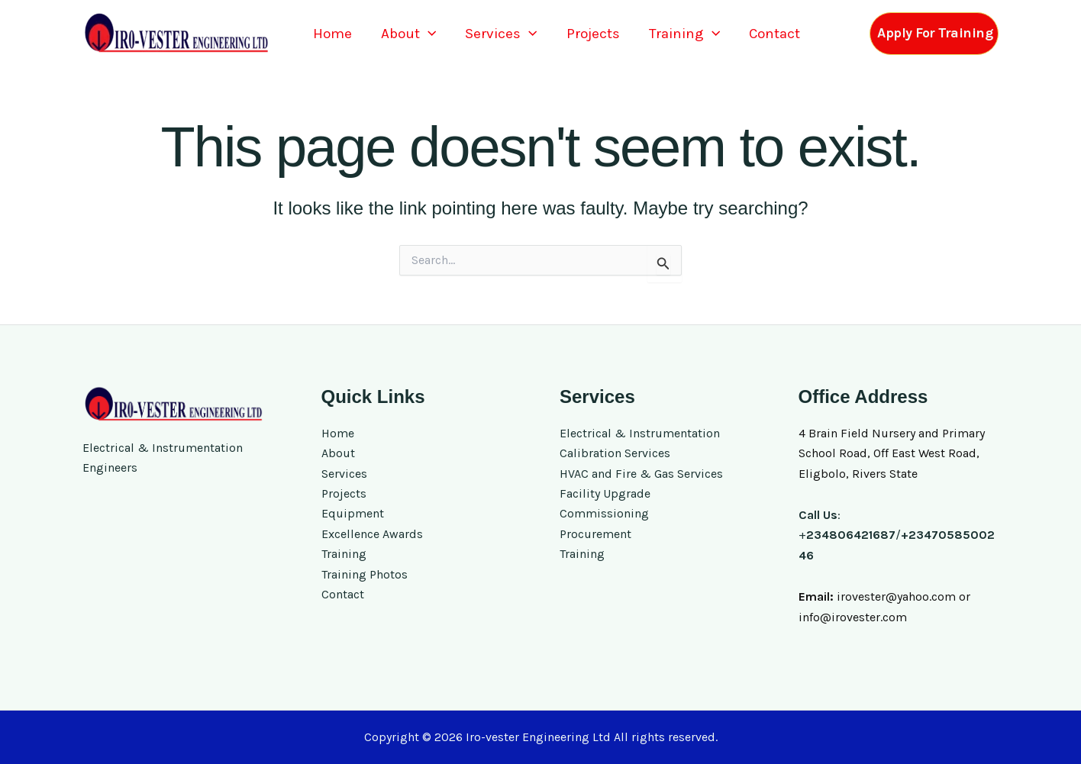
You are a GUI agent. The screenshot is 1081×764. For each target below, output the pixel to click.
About (408, 34)
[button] (428, 34)
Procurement (595, 534)
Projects (593, 33)
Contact (774, 33)
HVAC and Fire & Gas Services (641, 473)
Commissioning (604, 513)
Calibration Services (615, 453)
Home (332, 33)
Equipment (352, 513)
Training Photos (364, 574)
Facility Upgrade (605, 493)
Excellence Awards (372, 534)
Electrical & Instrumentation (640, 433)
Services (501, 34)
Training (684, 34)
